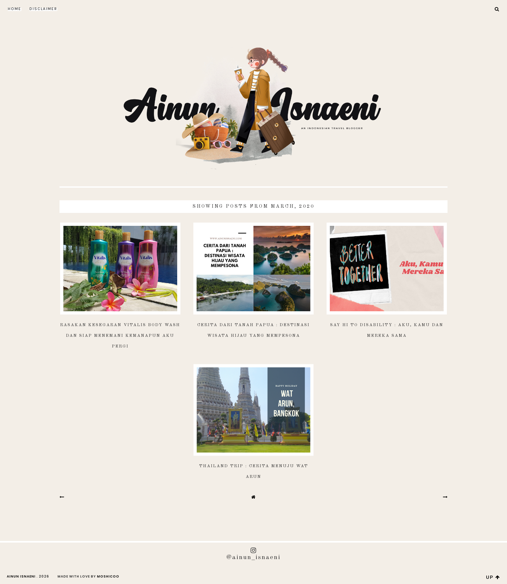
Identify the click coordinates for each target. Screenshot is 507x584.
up (493, 577)
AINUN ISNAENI (21, 576)
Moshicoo (108, 576)
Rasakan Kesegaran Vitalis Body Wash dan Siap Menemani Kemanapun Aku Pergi (120, 335)
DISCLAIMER (43, 8)
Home (14, 8)
